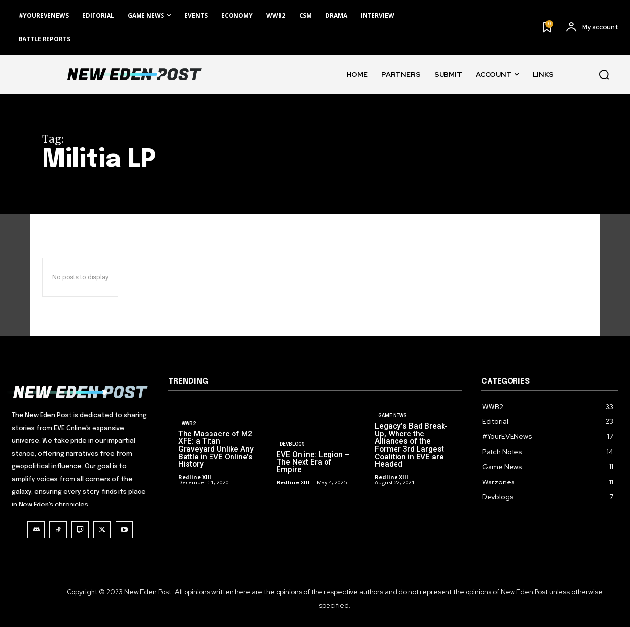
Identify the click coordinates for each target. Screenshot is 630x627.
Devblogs (292, 453)
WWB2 (189, 434)
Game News (392, 427)
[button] (604, 74)
